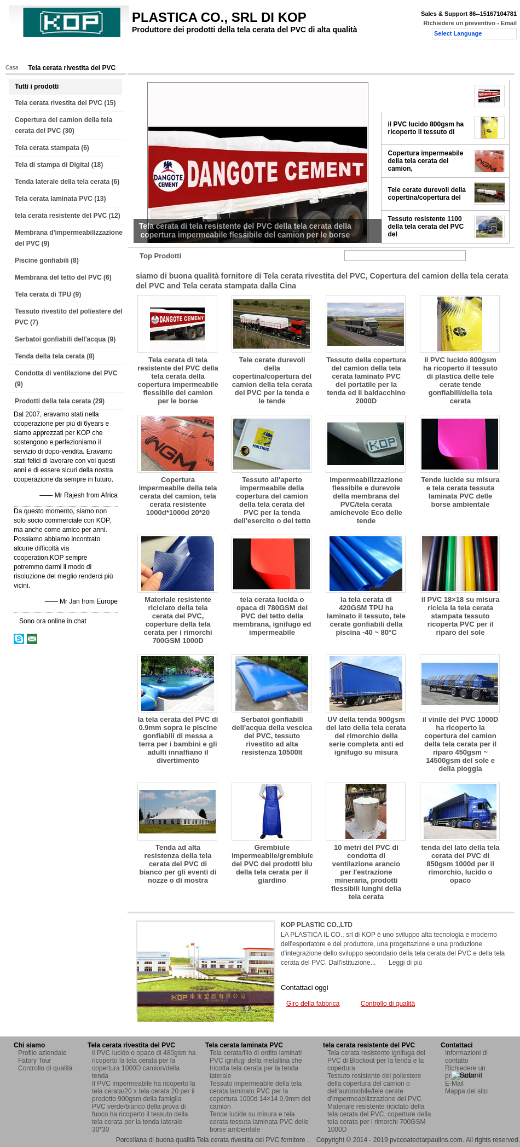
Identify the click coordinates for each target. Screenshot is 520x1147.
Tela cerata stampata (47, 148)
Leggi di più (405, 962)
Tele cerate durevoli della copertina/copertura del (427, 193)
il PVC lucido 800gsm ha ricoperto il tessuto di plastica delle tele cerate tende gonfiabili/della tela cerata (460, 380)
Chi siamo (103, 53)
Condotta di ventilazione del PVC (66, 373)
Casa (26, 53)
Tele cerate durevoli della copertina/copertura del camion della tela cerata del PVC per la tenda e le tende (272, 380)
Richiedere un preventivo (459, 23)
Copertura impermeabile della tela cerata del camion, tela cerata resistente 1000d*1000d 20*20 (177, 496)
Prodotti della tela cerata (53, 401)
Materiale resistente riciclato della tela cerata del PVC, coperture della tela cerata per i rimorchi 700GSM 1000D (178, 620)
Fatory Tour (151, 53)
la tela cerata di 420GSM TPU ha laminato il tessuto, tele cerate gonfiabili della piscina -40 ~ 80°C (366, 615)
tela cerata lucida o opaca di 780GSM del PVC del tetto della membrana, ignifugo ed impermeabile (272, 615)
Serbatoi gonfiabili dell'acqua (60, 339)
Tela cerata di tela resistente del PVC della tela (425, 95)
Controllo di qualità (211, 53)
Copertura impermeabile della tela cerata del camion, (426, 160)
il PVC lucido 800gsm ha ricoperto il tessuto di (426, 128)
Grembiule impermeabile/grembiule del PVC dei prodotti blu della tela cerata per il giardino (273, 863)
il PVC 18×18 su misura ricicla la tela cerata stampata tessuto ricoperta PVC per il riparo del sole (460, 615)
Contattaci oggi (304, 987)
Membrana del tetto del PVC (58, 277)
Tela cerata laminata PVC (54, 198)
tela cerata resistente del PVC (61, 215)
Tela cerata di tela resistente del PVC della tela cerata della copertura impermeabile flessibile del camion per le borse (177, 380)
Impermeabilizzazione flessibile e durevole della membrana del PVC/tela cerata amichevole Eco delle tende (366, 500)
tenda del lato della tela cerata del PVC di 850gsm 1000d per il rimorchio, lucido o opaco (460, 863)
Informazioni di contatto (466, 1056)
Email (509, 23)
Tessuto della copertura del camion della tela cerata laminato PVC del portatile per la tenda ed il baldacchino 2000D (366, 380)
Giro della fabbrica (312, 1003)
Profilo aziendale (42, 1053)
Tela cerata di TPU (43, 294)
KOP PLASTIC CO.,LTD (317, 925)
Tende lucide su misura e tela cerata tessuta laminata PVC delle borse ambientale (460, 492)
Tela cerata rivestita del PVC (58, 103)
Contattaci (270, 53)
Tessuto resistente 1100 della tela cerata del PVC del (426, 226)
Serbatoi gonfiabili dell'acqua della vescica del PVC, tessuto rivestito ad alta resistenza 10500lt (272, 735)
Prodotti (61, 53)
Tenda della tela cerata (50, 356)
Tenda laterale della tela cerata (62, 182)
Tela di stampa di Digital (52, 165)
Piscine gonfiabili (42, 260)
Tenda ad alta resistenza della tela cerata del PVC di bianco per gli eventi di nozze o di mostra (178, 863)
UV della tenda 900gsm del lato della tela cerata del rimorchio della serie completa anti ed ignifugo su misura (366, 735)
